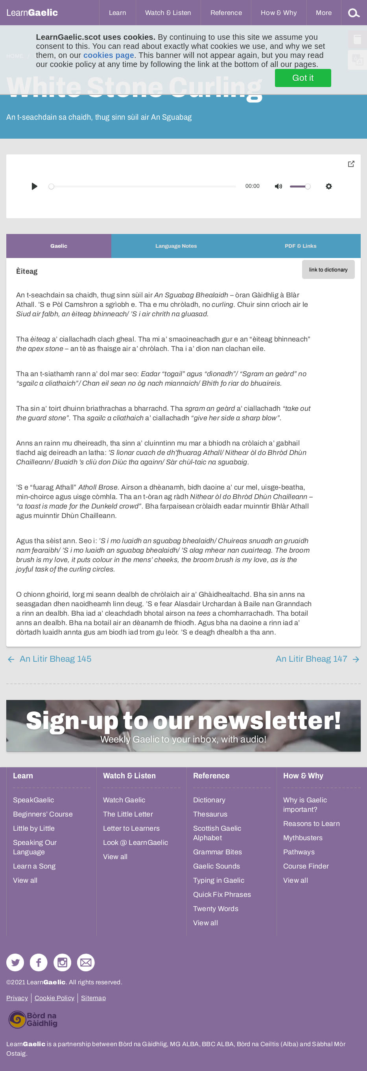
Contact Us (86, 962)
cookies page (108, 55)
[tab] (58, 246)
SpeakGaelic (33, 800)
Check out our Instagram (62, 962)
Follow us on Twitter (15, 962)
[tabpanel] (183, 452)
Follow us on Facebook (39, 962)
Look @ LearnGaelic (135, 842)
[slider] (142, 186)
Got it (303, 78)
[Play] (34, 186)
